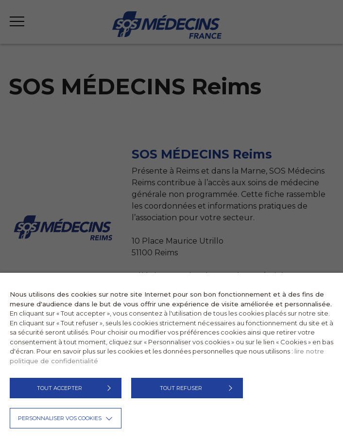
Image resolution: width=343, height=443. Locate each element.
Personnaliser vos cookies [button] (60, 418)
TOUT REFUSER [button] (181, 388)
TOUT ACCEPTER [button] (59, 388)
